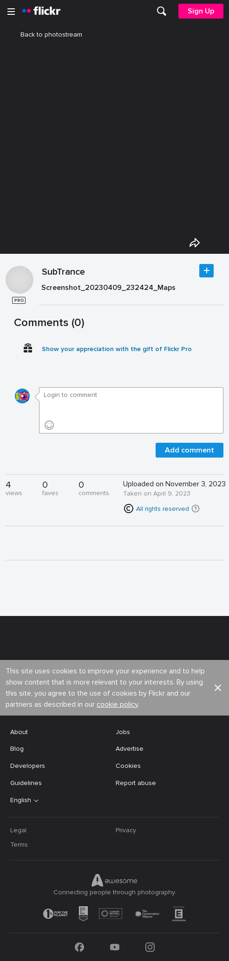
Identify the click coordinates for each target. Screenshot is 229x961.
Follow (206, 270)
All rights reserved (162, 509)
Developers (27, 766)
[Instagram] (150, 947)
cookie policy (117, 704)
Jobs (123, 732)
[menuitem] (161, 11)
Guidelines (26, 783)
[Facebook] (79, 947)
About (19, 732)
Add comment (189, 450)
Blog (17, 749)
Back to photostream (45, 34)
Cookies (128, 766)
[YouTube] (114, 947)
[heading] (41, 11)
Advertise (130, 749)
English (20, 800)
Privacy (126, 830)
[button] (195, 508)
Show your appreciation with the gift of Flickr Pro (117, 349)
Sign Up (201, 11)
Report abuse (136, 783)
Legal (18, 830)
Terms (19, 844)
